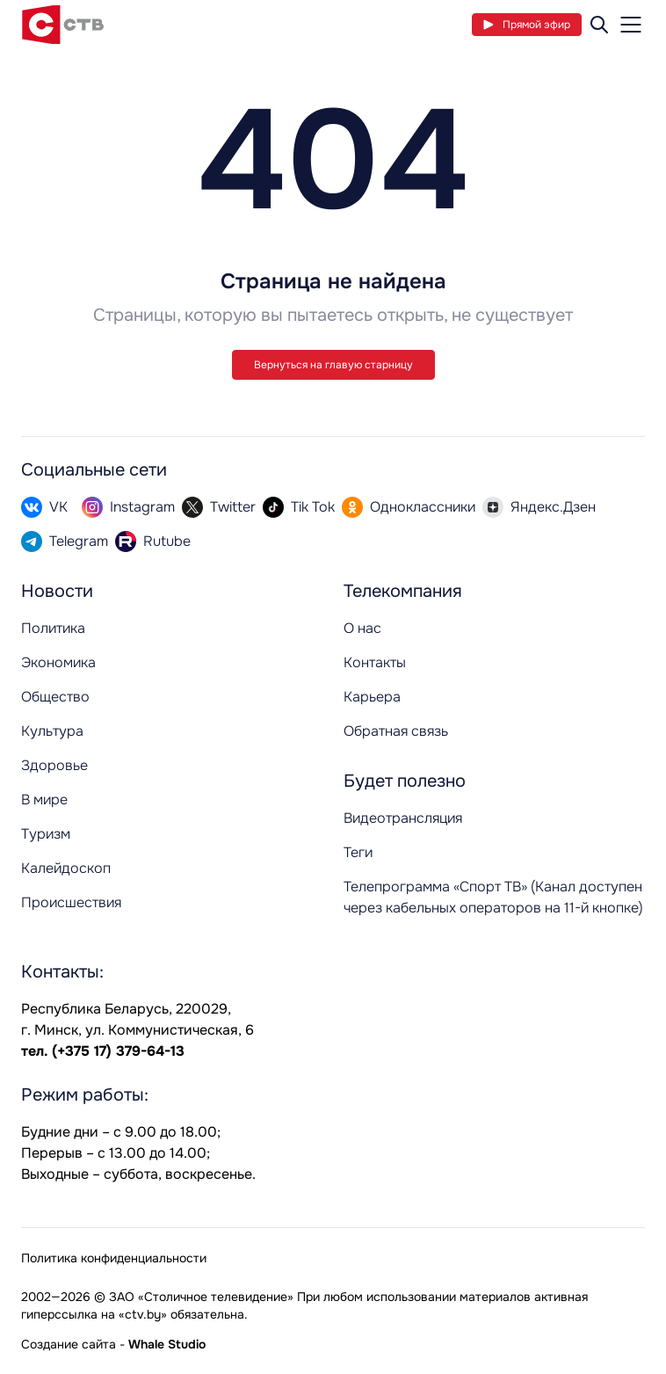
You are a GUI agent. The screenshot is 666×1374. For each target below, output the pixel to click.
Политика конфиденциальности (113, 1258)
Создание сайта (68, 1344)
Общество (55, 696)
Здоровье (54, 765)
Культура (52, 731)
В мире (44, 799)
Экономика (58, 662)
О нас (362, 628)
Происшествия (71, 902)
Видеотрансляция (403, 818)
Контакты (375, 662)
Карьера (372, 696)
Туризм (45, 834)
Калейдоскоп (66, 868)
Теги (358, 852)
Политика (53, 628)
